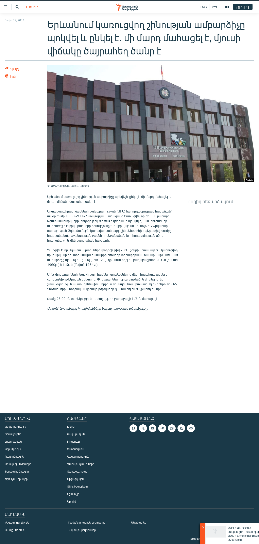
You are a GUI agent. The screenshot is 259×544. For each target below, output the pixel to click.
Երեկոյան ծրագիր (16, 479)
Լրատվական (13, 441)
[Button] (12, 69)
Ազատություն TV (15, 426)
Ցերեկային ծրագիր (17, 471)
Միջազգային (75, 479)
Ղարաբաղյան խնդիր (80, 464)
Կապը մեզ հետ (14, 530)
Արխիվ (71, 501)
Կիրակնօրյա (13, 449)
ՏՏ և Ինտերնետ (77, 486)
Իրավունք (73, 441)
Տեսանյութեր (13, 434)
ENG (203, 7)
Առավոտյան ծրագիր (18, 464)
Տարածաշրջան (77, 471)
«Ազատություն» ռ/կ (17, 522)
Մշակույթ (73, 494)
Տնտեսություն (75, 449)
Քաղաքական (76, 434)
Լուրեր (32, 7)
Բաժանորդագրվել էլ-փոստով (86, 522)
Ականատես (138, 522)
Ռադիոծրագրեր (15, 456)
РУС (215, 7)
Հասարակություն (78, 456)
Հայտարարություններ (82, 530)
